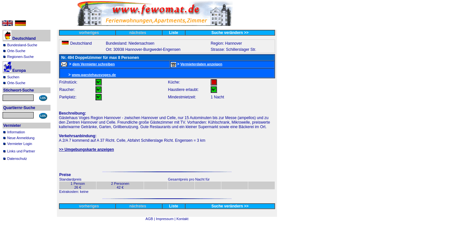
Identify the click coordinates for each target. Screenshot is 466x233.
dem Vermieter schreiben (93, 64)
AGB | (151, 219)
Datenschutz (17, 159)
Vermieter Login (19, 144)
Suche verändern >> (230, 32)
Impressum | (166, 219)
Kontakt (182, 219)
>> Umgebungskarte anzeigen (86, 149)
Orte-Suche (16, 51)
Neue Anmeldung (20, 138)
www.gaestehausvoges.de (94, 75)
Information (16, 132)
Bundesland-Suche (22, 45)
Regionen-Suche (20, 57)
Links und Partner (21, 151)
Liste (173, 32)
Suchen (13, 77)
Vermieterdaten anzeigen (201, 64)
